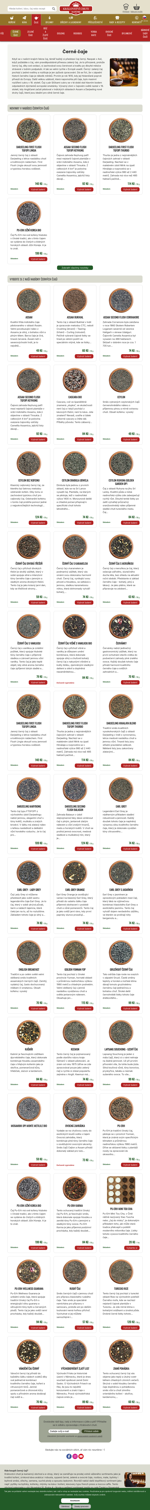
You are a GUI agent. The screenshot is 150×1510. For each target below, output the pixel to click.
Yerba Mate (94, 33)
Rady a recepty (117, 22)
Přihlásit (126, 12)
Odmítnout (65, 1506)
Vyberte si (131, 1247)
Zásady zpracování (81, 1506)
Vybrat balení (38, 189)
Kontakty (137, 22)
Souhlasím (75, 1501)
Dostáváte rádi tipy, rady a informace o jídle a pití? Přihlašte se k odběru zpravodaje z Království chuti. (75, 1423)
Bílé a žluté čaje (45, 33)
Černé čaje (16, 33)
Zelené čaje (30, 33)
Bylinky (50, 22)
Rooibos (78, 33)
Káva (24, 22)
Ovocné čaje (109, 33)
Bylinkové (127, 33)
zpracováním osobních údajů (89, 1436)
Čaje (36, 22)
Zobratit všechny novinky (75, 267)
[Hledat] (53, 9)
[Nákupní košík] (137, 8)
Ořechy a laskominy (70, 22)
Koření (11, 22)
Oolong (61, 33)
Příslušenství (95, 22)
